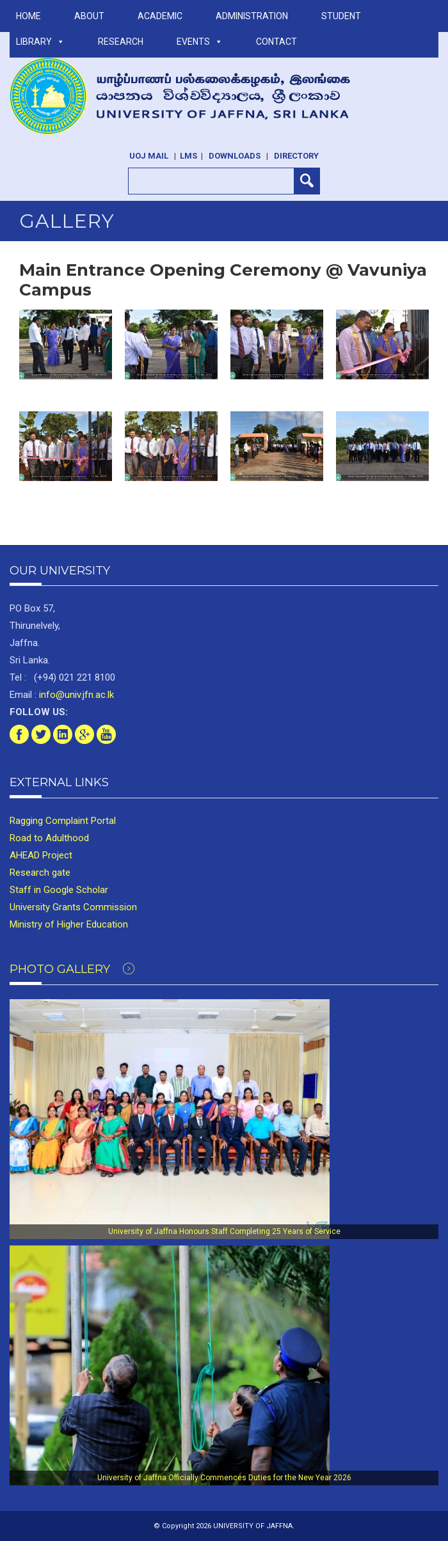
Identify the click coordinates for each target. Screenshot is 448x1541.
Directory (296, 156)
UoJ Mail (148, 156)
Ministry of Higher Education (69, 924)
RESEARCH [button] (120, 41)
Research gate (40, 872)
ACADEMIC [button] (160, 16)
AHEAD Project (41, 855)
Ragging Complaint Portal (63, 820)
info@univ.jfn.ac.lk (75, 694)
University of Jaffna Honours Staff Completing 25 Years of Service (224, 1231)
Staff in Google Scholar (59, 890)
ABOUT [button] (89, 16)
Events (200, 41)
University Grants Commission (73, 907)
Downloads (234, 156)
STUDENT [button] (341, 16)
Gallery (67, 221)
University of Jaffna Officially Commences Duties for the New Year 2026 (224, 1477)
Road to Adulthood (49, 838)
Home (28, 16)
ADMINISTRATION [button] (252, 16)
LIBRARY (40, 41)
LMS (188, 156)
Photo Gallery (72, 969)
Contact (276, 41)
